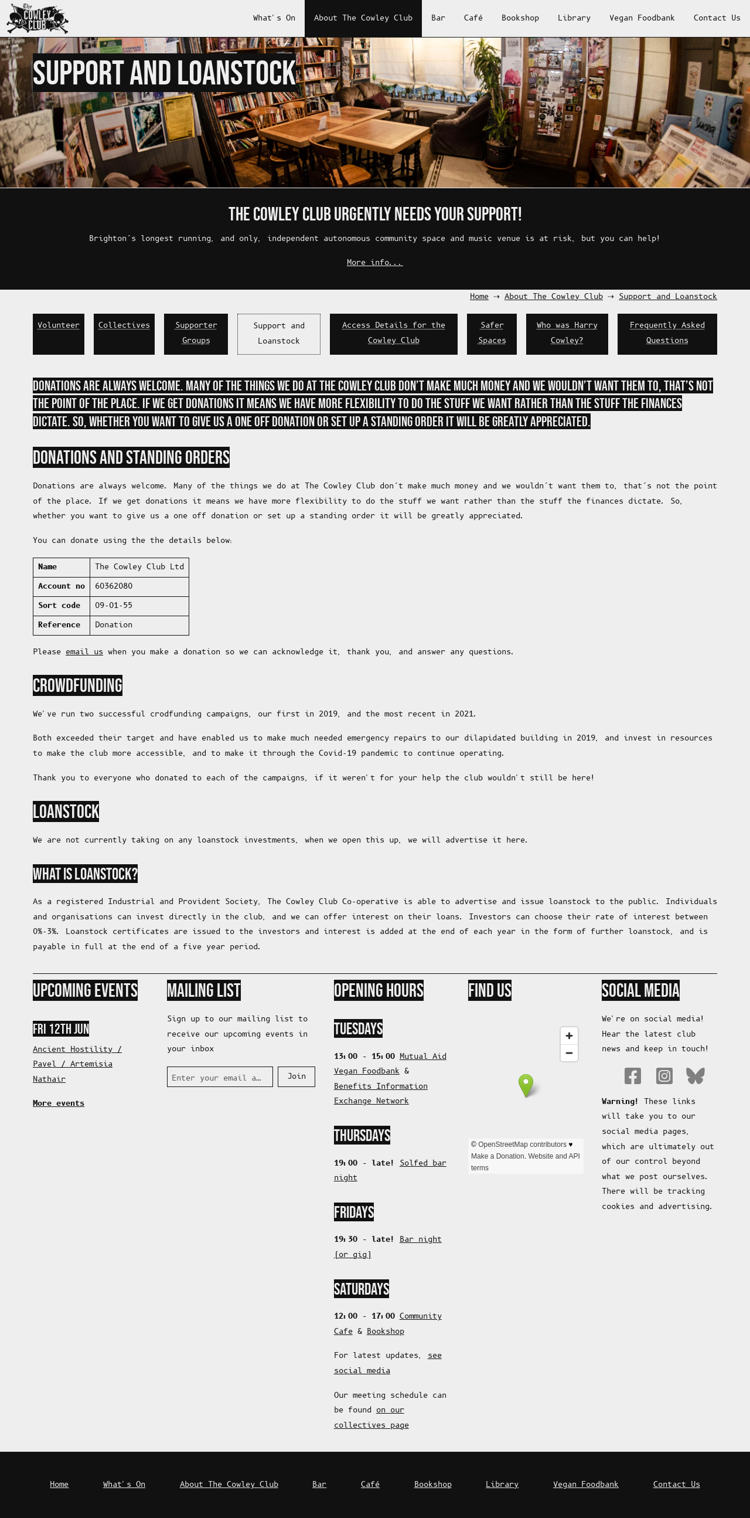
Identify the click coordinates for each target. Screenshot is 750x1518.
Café (473, 18)
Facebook (632, 1076)
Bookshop (520, 18)
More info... (375, 263)
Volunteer (59, 326)
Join (296, 1077)
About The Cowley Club (363, 18)
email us (84, 652)
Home (479, 297)
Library (574, 18)
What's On (274, 18)
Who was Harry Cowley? (567, 333)
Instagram (664, 1076)
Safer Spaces (492, 333)
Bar (438, 18)
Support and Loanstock (668, 297)
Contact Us (717, 18)
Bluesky (695, 1076)
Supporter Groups (196, 333)
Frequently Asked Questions (667, 333)
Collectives (124, 326)
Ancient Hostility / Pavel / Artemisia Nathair (77, 1065)
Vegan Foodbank (642, 18)
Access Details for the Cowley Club (393, 333)
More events (58, 1103)
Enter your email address (218, 1079)
